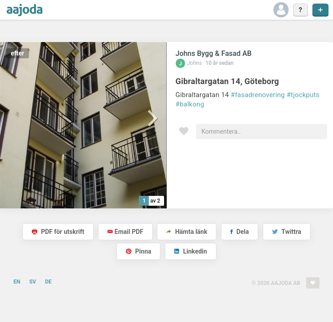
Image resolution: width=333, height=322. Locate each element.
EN (16, 282)
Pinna (138, 251)
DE (48, 282)
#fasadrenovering (258, 95)
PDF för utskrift (58, 231)
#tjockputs (302, 95)
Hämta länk (186, 231)
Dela (239, 231)
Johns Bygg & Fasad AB (214, 53)
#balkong (190, 104)
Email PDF (125, 231)
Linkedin (190, 251)
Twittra (286, 231)
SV (32, 282)
